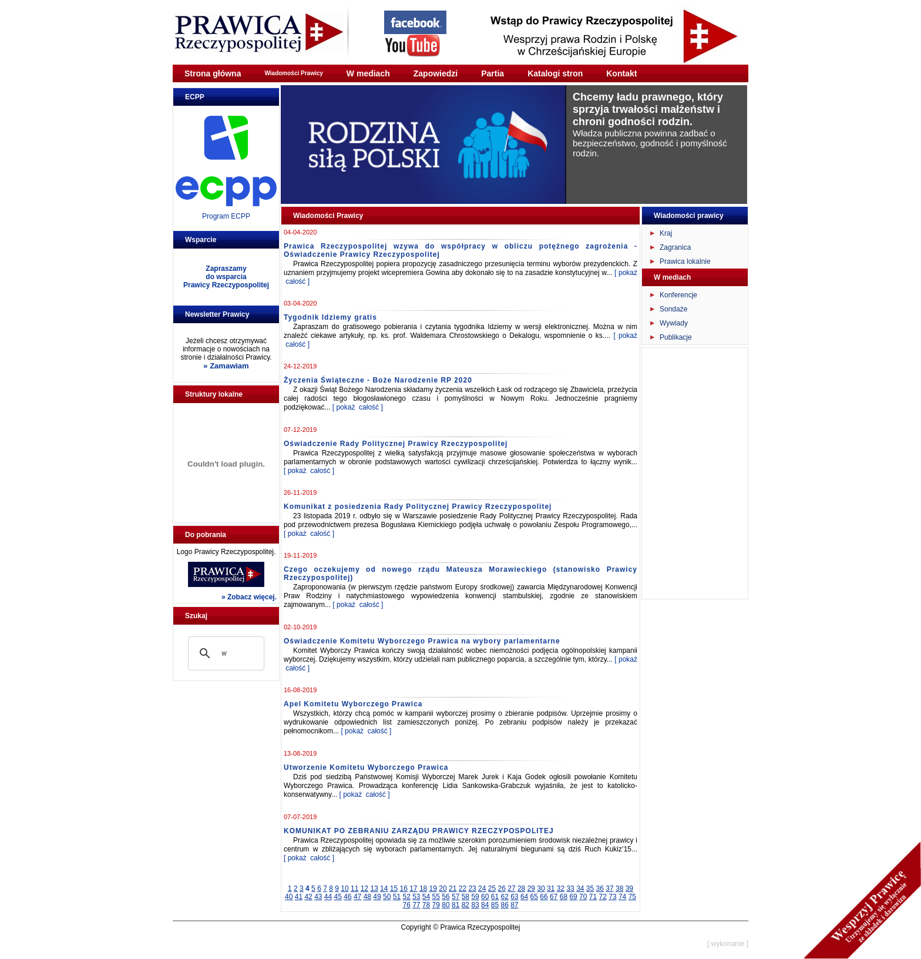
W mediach (368, 73)
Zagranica (675, 247)
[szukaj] (224, 653)
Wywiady (674, 323)
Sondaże (673, 309)
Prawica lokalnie (685, 261)
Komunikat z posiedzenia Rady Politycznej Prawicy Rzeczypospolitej (418, 506)
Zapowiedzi (436, 73)
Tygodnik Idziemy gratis (330, 317)
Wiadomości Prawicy (293, 73)
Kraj (666, 233)
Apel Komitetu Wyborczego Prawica (353, 704)
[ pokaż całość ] (357, 407)
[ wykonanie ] (727, 944)
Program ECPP (226, 216)
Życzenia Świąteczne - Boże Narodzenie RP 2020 (378, 380)
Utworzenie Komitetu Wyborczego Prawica (366, 767)
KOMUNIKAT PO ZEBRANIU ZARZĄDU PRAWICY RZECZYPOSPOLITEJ (419, 831)
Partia (492, 73)
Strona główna (212, 73)
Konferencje (678, 295)
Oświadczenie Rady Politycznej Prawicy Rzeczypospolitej (395, 444)
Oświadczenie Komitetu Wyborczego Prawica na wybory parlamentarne (422, 641)
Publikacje (676, 337)
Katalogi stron (555, 73)
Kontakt (621, 73)
